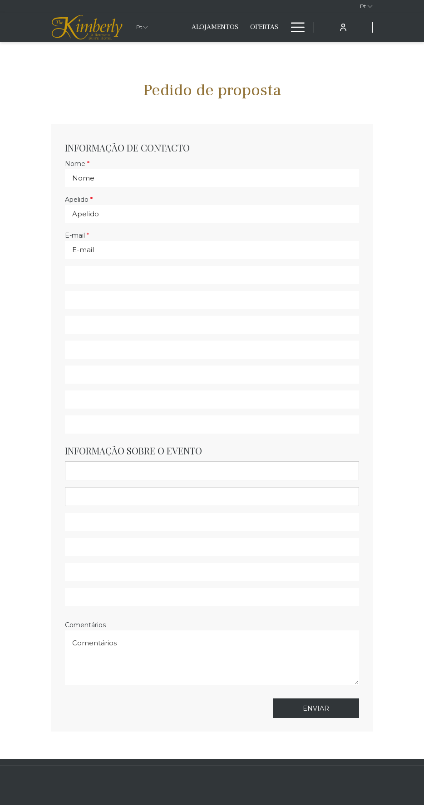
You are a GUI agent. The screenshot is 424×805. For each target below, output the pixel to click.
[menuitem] (215, 27)
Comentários (85, 625)
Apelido (79, 199)
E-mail (77, 235)
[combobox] (212, 470)
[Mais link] (294, 27)
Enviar (316, 708)
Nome (77, 164)
